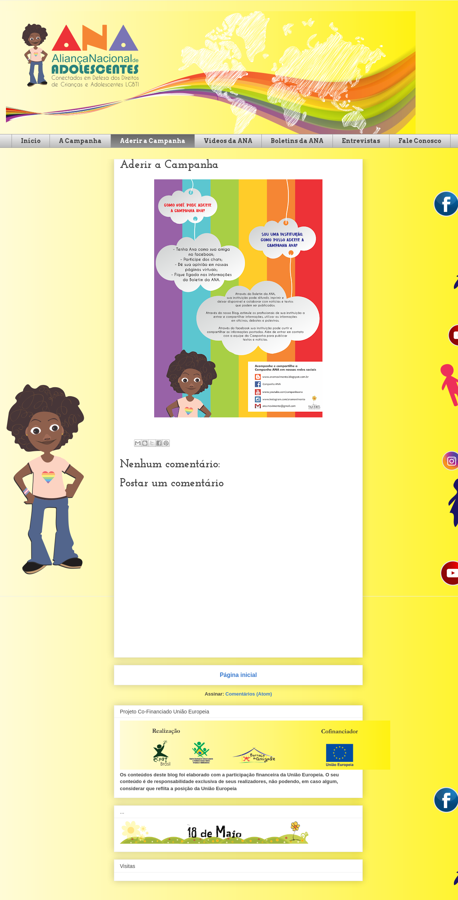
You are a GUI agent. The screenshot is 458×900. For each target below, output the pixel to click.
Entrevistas (361, 140)
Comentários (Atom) (248, 694)
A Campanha (80, 140)
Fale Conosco (419, 140)
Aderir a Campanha (152, 140)
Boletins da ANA (297, 140)
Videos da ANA (228, 140)
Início (31, 140)
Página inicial (238, 675)
